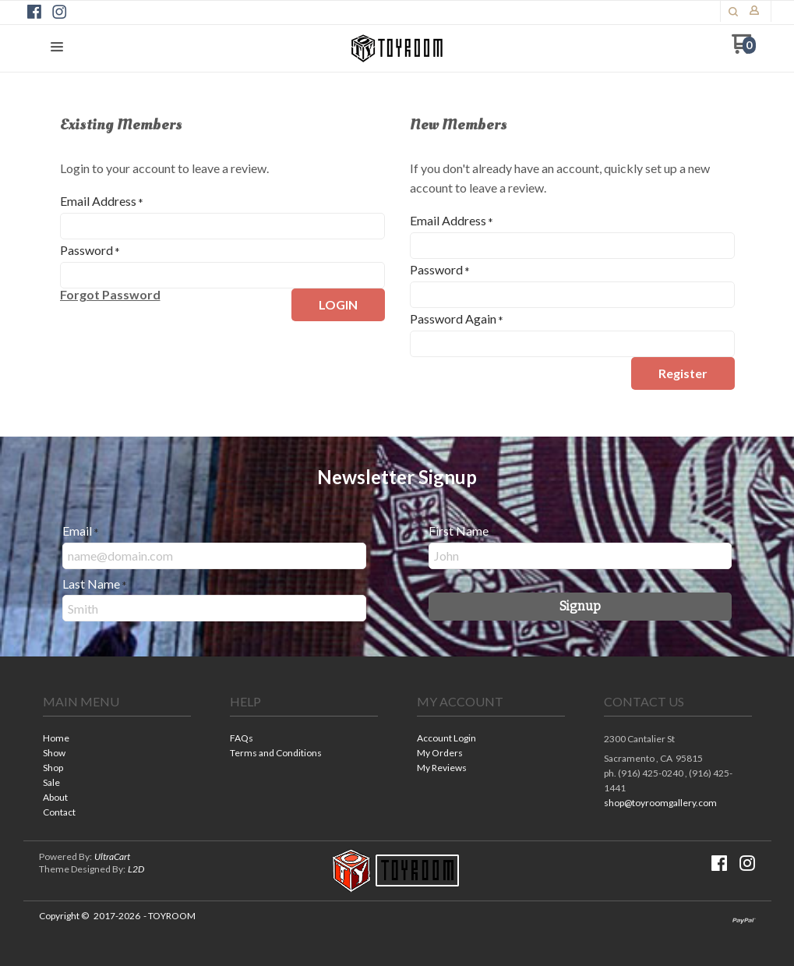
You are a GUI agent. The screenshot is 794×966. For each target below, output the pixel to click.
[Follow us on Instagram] (59, 12)
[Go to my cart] (744, 49)
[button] (733, 11)
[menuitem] (117, 739)
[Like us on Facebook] (34, 12)
